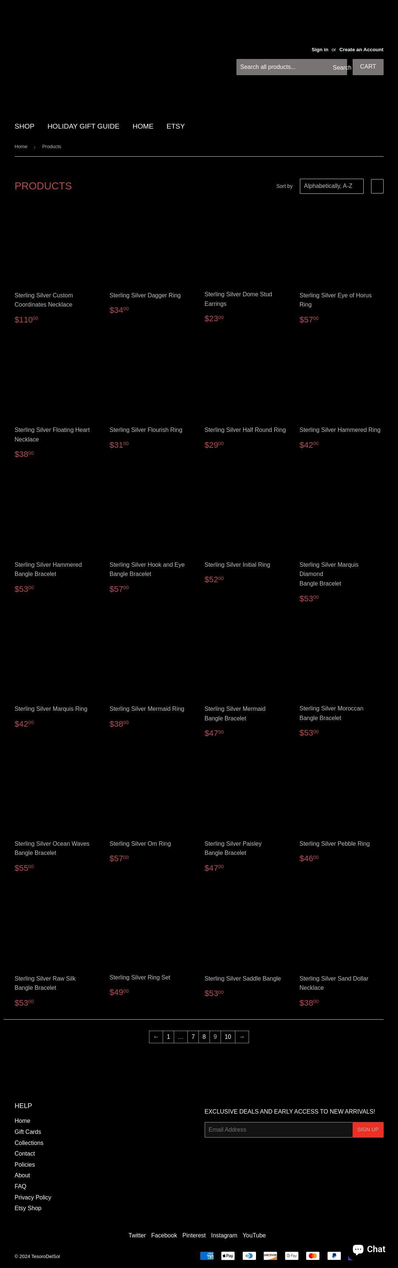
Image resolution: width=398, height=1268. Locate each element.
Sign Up (368, 1129)
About (22, 1175)
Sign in (320, 49)
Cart (368, 66)
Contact (25, 1153)
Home (21, 146)
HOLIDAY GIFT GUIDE (84, 126)
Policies (25, 1165)
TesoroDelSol (45, 1256)
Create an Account (361, 49)
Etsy (176, 126)
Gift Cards (28, 1132)
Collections (29, 1143)
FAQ (21, 1186)
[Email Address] (279, 1130)
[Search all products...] (291, 67)
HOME (142, 126)
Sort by (284, 186)
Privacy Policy (33, 1197)
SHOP (25, 126)
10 (228, 1037)
